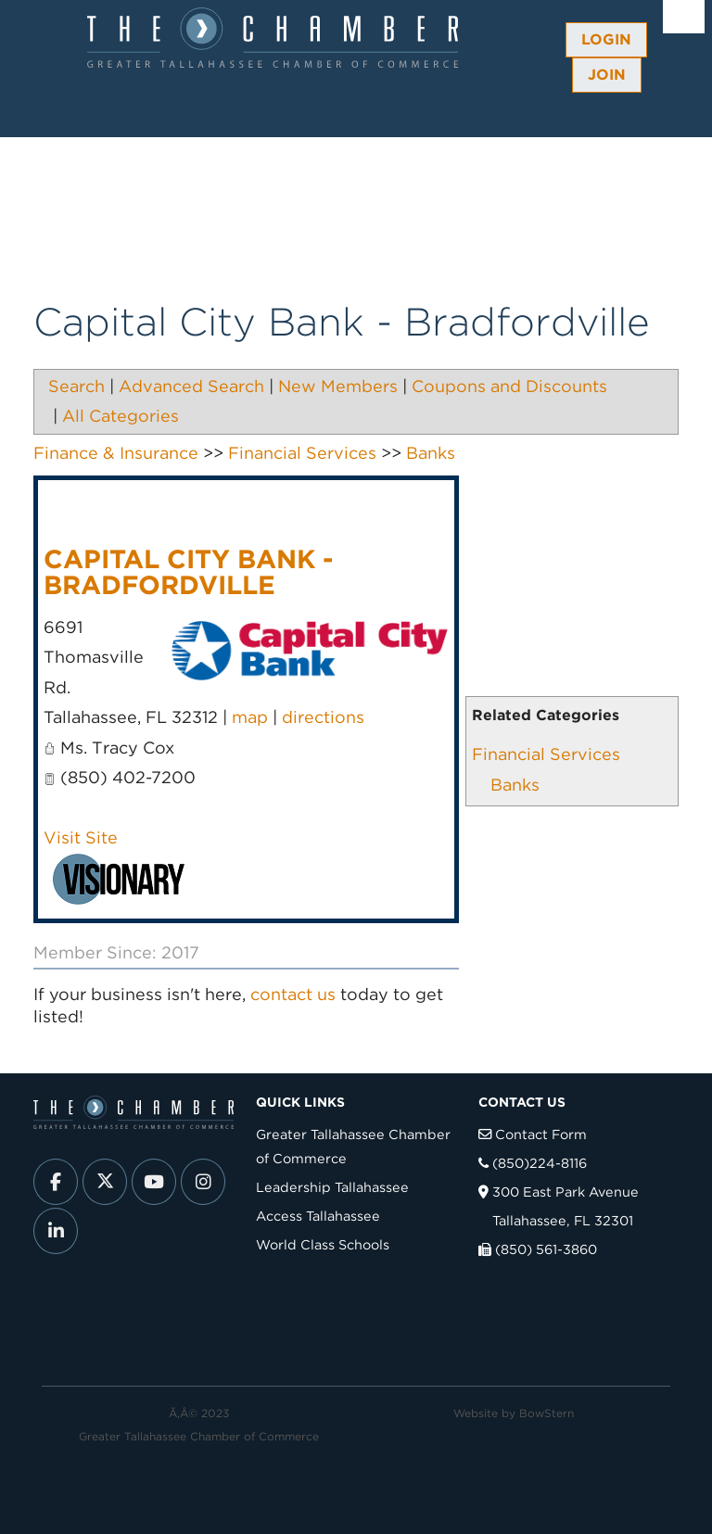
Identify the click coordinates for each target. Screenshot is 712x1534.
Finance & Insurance (115, 453)
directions (323, 717)
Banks (515, 784)
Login (606, 39)
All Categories (120, 415)
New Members (338, 386)
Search (76, 386)
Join (607, 74)
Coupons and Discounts (509, 386)
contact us (293, 994)
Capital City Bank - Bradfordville (188, 572)
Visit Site (81, 837)
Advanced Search (191, 386)
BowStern (546, 1413)
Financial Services (546, 754)
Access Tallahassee (318, 1215)
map (250, 717)
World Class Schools (322, 1244)
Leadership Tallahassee (332, 1187)
